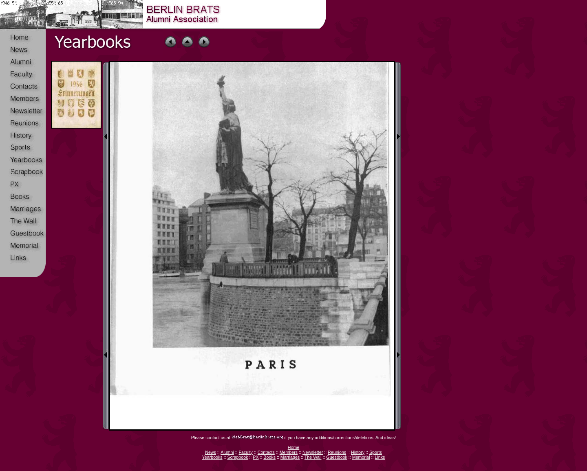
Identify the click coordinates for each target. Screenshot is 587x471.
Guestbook (336, 457)
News (210, 452)
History (357, 452)
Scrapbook (237, 457)
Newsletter (312, 452)
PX (255, 457)
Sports (375, 452)
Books (269, 457)
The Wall (313, 457)
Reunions (337, 452)
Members (289, 452)
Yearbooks (212, 457)
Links (380, 457)
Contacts (266, 452)
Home (293, 447)
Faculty (246, 452)
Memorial (361, 457)
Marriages (290, 457)
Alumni (227, 452)
